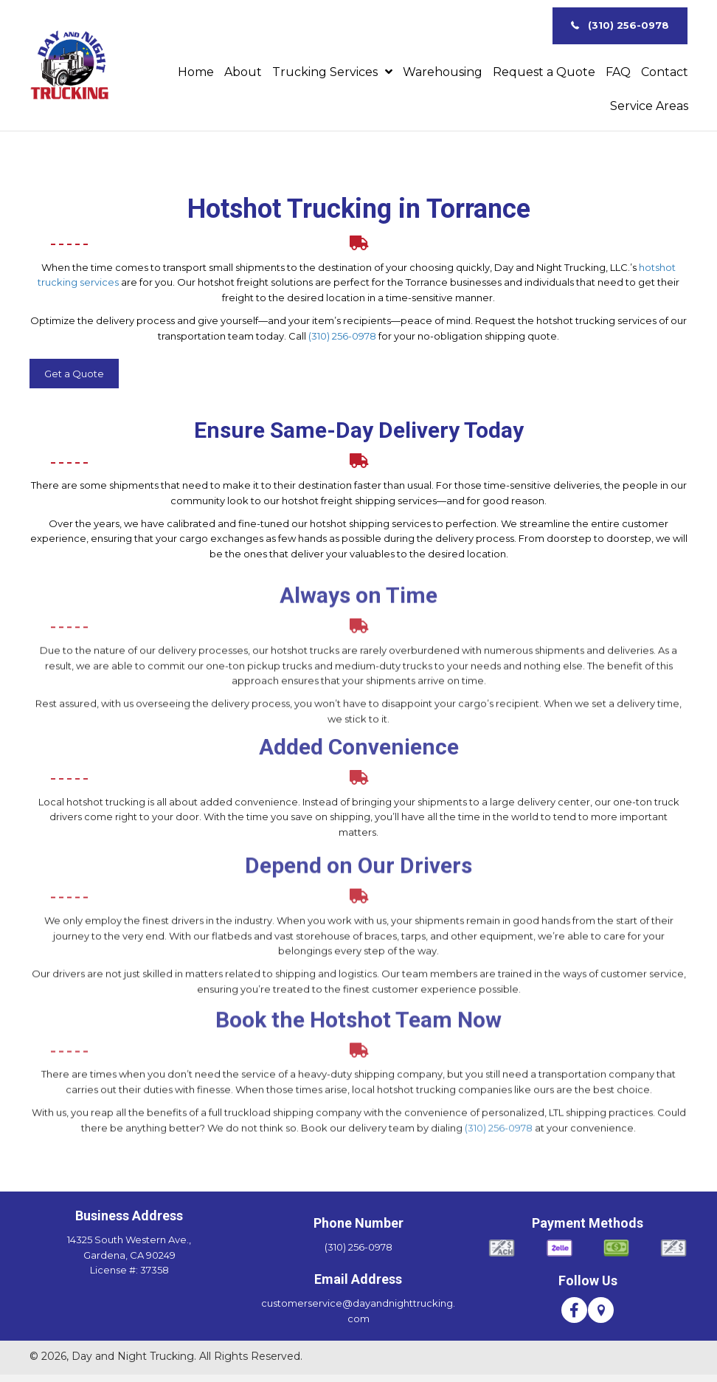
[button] (620, 25)
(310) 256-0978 (342, 336)
